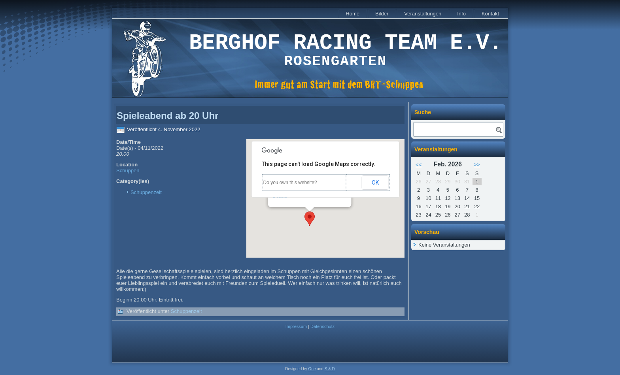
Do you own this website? (290, 182)
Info (461, 14)
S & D (330, 369)
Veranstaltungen (422, 14)
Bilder (381, 14)
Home (352, 14)
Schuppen (128, 170)
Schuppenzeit (146, 192)
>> (477, 165)
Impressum (296, 326)
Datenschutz (322, 326)
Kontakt (490, 14)
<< (419, 165)
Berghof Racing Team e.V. (345, 43)
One (312, 369)
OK (375, 182)
